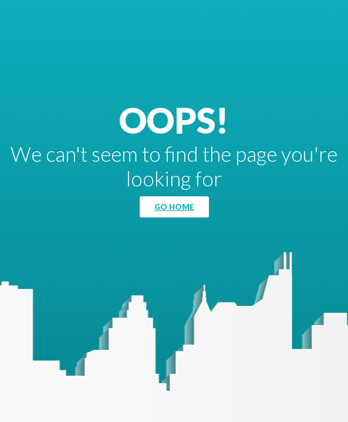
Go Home (174, 207)
